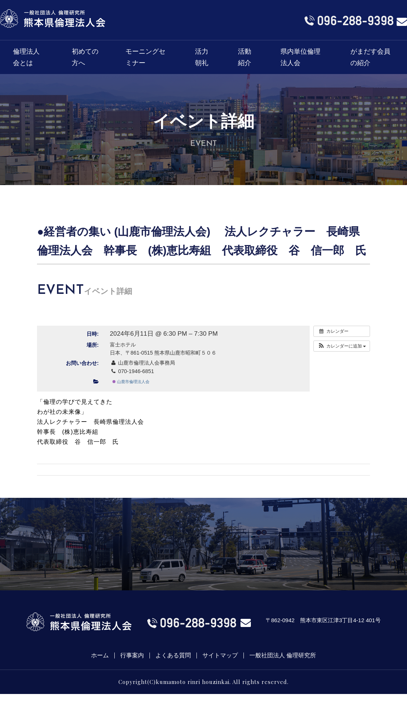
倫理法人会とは (26, 57)
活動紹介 (244, 57)
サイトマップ (220, 655)
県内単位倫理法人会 (300, 57)
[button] (342, 346)
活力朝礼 (201, 57)
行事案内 (132, 655)
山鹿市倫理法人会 (130, 381)
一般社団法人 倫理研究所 (282, 655)
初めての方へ (85, 57)
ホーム (100, 655)
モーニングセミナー (145, 57)
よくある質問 (173, 655)
